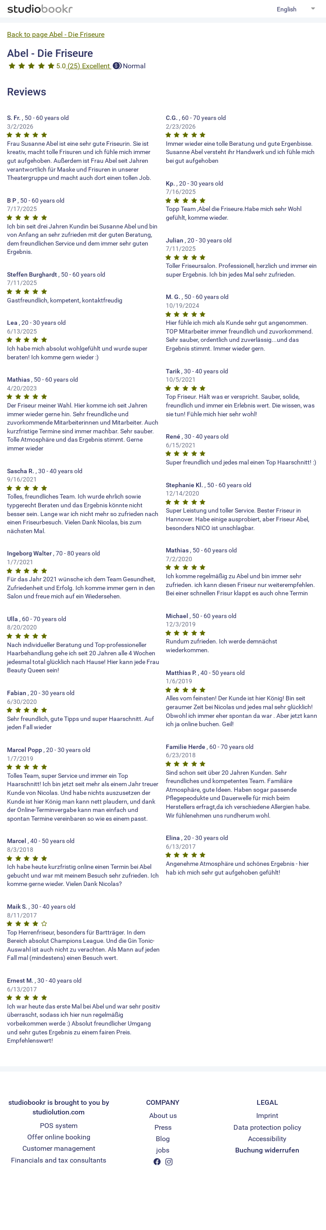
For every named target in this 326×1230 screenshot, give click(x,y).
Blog (163, 1139)
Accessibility (267, 1139)
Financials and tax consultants (58, 1160)
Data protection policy (267, 1127)
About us (163, 1115)
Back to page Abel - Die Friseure (55, 34)
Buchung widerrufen (267, 1150)
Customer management (58, 1148)
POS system (59, 1125)
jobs (162, 1150)
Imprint (267, 1115)
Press (163, 1127)
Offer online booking (58, 1137)
